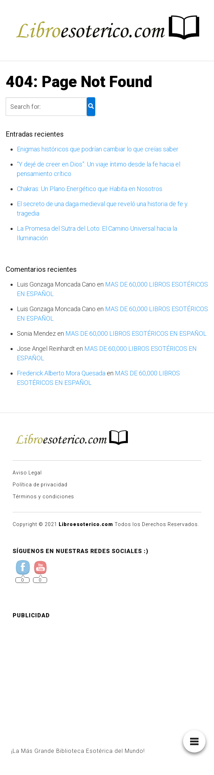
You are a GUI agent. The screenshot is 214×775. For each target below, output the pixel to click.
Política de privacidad (40, 484)
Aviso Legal (27, 472)
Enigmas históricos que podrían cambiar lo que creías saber (98, 149)
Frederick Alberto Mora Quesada (61, 373)
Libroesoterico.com (86, 524)
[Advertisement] (107, 674)
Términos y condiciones (43, 496)
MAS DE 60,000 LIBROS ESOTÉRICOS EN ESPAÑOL (136, 333)
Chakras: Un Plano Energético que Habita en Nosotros (89, 188)
